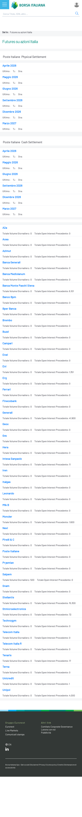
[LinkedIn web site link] (7, 749)
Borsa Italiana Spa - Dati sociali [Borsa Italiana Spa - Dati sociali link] (17, 765)
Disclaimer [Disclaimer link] (34, 765)
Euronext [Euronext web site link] (9, 726)
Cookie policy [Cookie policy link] (51, 765)
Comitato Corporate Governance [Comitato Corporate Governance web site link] (57, 726)
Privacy (42, 765)
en (9, 744)
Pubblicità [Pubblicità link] (46, 732)
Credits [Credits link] (60, 765)
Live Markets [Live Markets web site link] (11, 730)
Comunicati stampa (14, 734)
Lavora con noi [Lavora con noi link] (48, 729)
